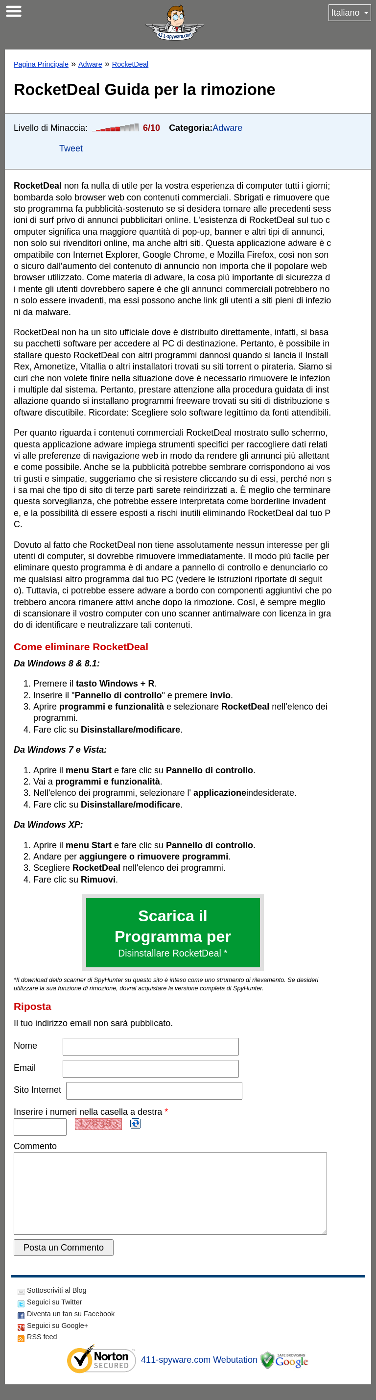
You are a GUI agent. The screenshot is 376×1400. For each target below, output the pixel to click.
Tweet (71, 148)
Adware (90, 64)
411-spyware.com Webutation (199, 1375)
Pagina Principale (41, 64)
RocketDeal (130, 64)
